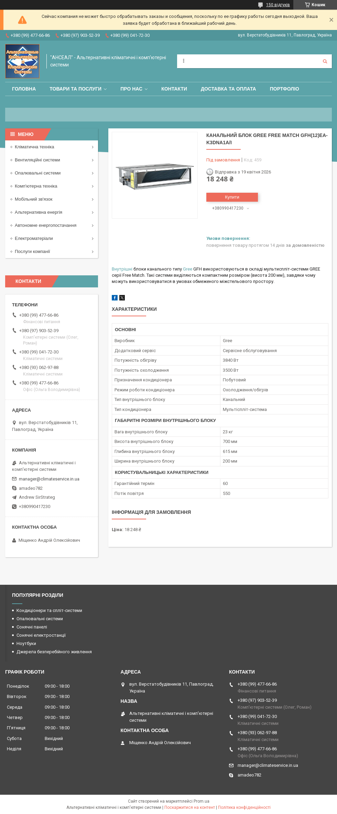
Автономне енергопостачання (45, 225)
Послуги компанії (32, 251)
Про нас (131, 89)
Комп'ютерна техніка (36, 186)
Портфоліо (284, 89)
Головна (24, 89)
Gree (187, 269)
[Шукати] (325, 61)
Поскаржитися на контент (189, 807)
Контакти (174, 89)
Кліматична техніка (34, 146)
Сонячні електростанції (41, 635)
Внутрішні (122, 269)
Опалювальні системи (38, 173)
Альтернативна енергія (38, 212)
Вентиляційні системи (37, 159)
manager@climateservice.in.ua (49, 479)
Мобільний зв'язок (33, 199)
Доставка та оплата (228, 89)
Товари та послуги (75, 89)
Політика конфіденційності (244, 807)
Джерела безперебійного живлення (54, 651)
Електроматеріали (34, 238)
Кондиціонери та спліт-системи (49, 610)
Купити (232, 197)
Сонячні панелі (32, 627)
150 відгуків (278, 4)
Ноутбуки (26, 643)
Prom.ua (201, 801)
